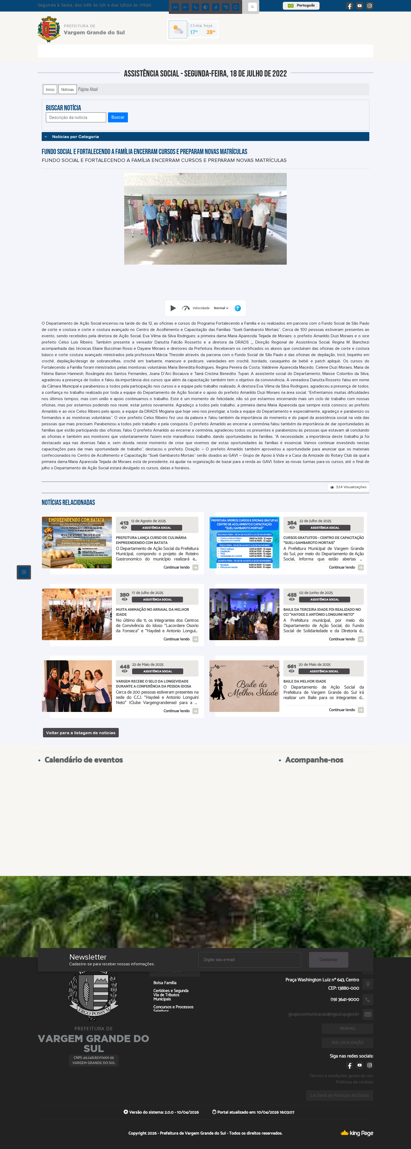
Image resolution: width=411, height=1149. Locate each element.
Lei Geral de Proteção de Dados (340, 1095)
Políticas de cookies (354, 1082)
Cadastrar (329, 959)
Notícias (67, 89)
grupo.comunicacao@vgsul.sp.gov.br (323, 1014)
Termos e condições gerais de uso (341, 1075)
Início (50, 89)
